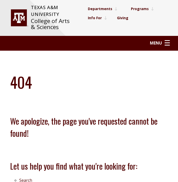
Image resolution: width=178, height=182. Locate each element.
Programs (142, 8)
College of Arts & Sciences (50, 24)
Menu (160, 43)
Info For (97, 17)
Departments (102, 8)
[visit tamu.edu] (19, 17)
